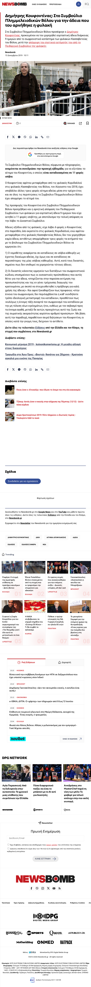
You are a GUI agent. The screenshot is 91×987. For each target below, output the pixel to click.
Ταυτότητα (6, 903)
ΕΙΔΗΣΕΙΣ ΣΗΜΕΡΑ (29, 544)
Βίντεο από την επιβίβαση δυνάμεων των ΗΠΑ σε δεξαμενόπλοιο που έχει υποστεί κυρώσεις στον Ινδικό (43, 676)
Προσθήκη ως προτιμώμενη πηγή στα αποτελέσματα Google (44, 154)
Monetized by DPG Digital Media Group (54, 952)
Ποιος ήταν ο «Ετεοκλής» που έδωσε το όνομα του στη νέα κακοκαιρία (48, 390)
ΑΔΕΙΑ (75, 537)
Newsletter (25, 523)
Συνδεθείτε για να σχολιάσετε (23, 481)
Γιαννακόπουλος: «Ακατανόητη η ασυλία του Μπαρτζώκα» (78, 581)
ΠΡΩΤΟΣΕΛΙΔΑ (55, 4)
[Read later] (87, 123)
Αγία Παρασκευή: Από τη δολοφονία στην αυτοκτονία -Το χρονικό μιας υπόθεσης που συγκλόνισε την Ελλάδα (15, 792)
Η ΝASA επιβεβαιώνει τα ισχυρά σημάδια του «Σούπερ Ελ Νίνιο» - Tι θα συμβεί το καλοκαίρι (34, 623)
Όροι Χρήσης (19, 903)
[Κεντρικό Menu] (87, 4)
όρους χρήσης (51, 845)
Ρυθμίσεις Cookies (77, 903)
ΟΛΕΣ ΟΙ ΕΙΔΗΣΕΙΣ (39, 4)
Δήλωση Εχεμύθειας (36, 903)
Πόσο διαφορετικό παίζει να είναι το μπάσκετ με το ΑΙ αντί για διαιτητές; (44, 790)
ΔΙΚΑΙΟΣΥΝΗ (7, 123)
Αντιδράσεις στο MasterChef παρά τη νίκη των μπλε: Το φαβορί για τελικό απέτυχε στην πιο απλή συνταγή (76, 793)
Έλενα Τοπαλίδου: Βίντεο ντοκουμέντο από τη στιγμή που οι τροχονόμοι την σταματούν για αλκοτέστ (33, 584)
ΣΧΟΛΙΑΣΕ (69, 123)
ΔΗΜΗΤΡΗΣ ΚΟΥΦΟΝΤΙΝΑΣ (18, 537)
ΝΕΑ (44, 544)
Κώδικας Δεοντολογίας (57, 903)
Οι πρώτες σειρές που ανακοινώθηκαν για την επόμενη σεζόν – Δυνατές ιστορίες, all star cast (57, 582)
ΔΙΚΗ (38, 537)
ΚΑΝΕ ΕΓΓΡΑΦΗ (45, 858)
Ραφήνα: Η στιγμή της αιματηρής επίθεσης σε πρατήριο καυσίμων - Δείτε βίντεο (11, 582)
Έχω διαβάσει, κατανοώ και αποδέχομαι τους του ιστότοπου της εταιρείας (45, 845)
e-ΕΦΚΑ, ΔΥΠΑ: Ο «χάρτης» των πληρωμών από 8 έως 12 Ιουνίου (41, 701)
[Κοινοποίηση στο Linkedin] (36, 137)
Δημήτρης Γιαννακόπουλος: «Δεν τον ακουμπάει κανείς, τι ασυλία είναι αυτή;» (44, 689)
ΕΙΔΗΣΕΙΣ (11, 544)
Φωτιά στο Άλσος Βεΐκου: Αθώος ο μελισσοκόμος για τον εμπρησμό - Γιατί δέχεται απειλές (43, 726)
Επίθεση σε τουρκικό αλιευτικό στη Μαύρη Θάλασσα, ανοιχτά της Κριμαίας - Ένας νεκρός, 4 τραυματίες (41, 713)
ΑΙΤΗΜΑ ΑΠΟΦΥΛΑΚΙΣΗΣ (56, 537)
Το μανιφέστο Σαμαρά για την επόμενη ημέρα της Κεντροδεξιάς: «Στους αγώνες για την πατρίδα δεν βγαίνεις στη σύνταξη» (79, 625)
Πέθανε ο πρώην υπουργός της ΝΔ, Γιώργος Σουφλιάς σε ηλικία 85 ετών (56, 620)
